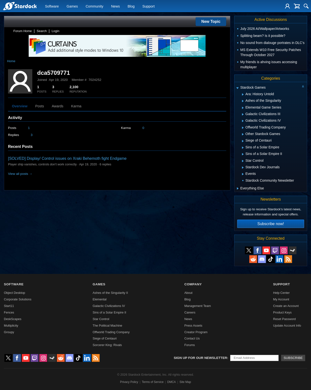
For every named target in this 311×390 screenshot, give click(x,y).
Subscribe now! (270, 224)
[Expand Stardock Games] (237, 88)
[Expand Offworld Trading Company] (243, 128)
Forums (189, 345)
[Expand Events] (243, 174)
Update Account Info (287, 325)
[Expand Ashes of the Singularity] (243, 101)
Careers (190, 312)
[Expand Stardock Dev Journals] (243, 167)
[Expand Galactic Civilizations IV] (243, 121)
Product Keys (282, 312)
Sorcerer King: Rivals (107, 345)
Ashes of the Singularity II (110, 293)
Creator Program (195, 332)
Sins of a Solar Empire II (109, 312)
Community (94, 6)
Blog (131, 6)
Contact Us (192, 338)
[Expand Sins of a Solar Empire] (243, 147)
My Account (281, 299)
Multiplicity (11, 325)
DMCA (171, 382)
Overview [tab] (19, 106)
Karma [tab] (76, 106)
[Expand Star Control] (243, 161)
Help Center (281, 293)
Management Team (197, 306)
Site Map (185, 382)
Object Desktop (14, 293)
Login (55, 31)
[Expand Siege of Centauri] (243, 141)
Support (148, 6)
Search (42, 31)
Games (72, 6)
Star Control (101, 319)
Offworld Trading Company (111, 332)
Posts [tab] (39, 106)
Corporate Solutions (17, 299)
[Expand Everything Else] (238, 188)
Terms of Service (153, 382)
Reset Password (284, 319)
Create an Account (286, 306)
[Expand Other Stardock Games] (243, 134)
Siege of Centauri (105, 338)
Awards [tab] (57, 106)
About (188, 293)
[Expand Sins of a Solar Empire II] (243, 154)
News (115, 6)
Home (11, 61)
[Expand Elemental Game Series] (243, 108)
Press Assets (193, 325)
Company (193, 284)
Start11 (9, 306)
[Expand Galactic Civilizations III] (243, 114)
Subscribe (293, 358)
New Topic (211, 21)
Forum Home (22, 31)
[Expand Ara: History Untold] (243, 94)
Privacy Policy (129, 382)
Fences (9, 312)
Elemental (99, 299)
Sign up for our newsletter (200, 358)
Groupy (9, 332)
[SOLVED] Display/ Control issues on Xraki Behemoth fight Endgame (67, 158)
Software (52, 6)
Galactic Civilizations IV (109, 306)
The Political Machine (107, 325)
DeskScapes (12, 319)
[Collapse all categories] (303, 86)
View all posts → (20, 174)
